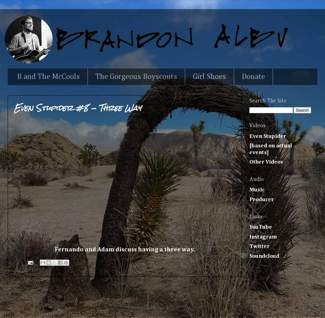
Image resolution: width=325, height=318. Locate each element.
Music (257, 190)
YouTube (260, 227)
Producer (261, 199)
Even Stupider (267, 136)
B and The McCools (48, 77)
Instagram (263, 237)
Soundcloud (264, 256)
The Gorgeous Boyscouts (136, 77)
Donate (253, 77)
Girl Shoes (209, 77)
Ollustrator (177, 305)
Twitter (259, 246)
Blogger (236, 305)
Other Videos (266, 162)
